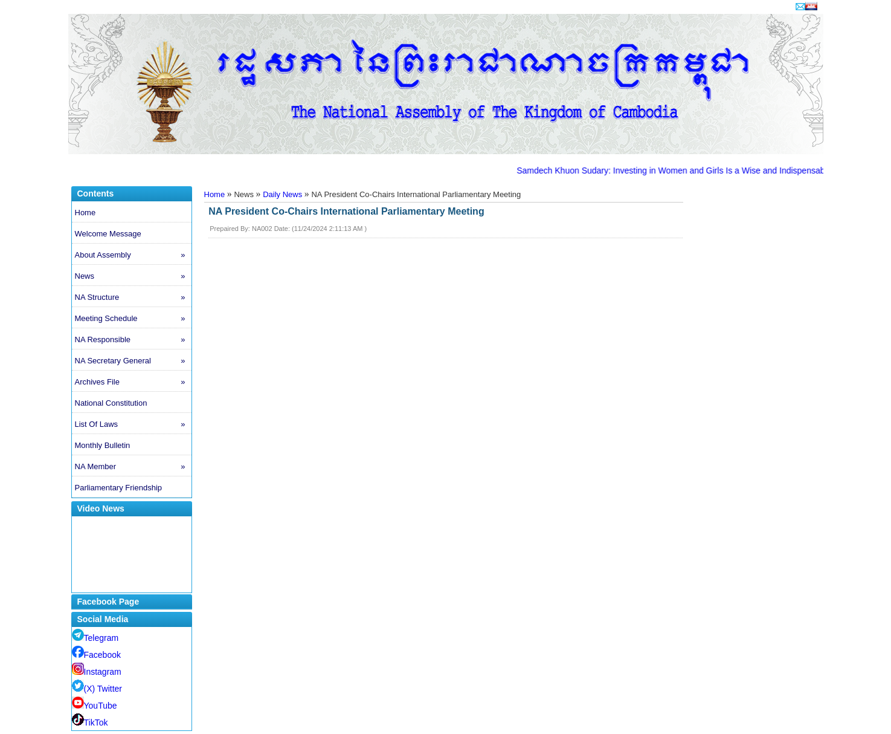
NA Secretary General (133, 360)
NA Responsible (133, 339)
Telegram (95, 638)
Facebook (96, 655)
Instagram (96, 672)
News (133, 276)
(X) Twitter (97, 688)
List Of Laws (133, 424)
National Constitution (111, 403)
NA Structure (133, 297)
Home (85, 212)
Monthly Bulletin (102, 445)
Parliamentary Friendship (118, 487)
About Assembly (133, 255)
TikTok (90, 722)
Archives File (133, 382)
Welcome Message (108, 233)
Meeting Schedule (133, 318)
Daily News (282, 194)
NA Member (133, 466)
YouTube (94, 705)
